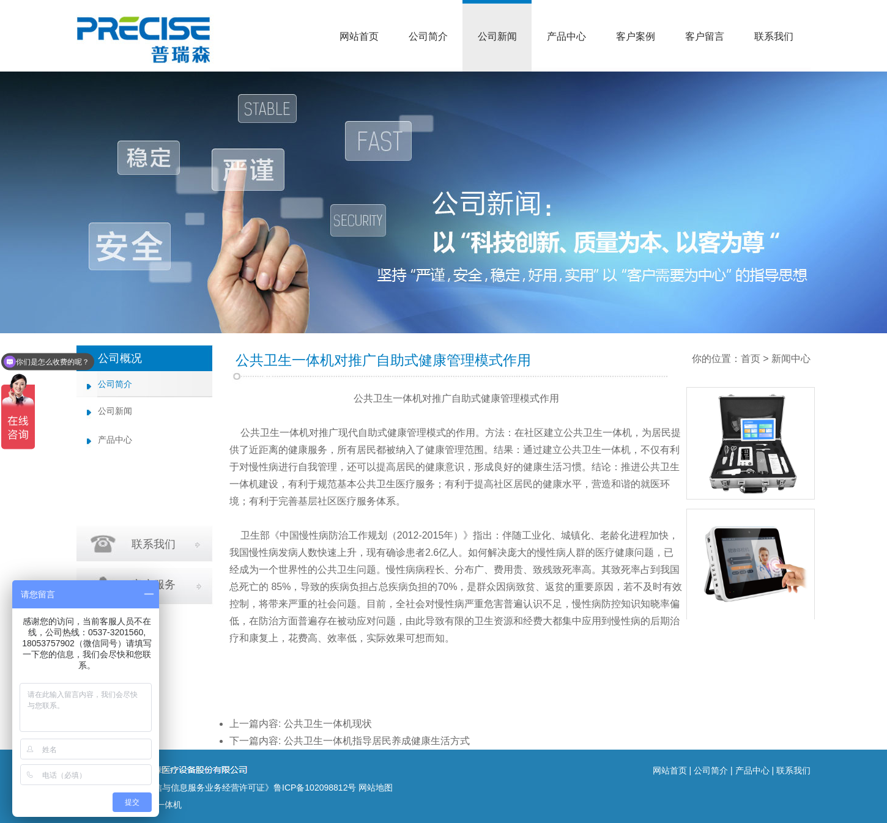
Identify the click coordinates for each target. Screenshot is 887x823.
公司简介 (428, 36)
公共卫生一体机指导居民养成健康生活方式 (377, 741)
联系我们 (773, 36)
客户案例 (635, 36)
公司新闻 (497, 36)
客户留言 (704, 36)
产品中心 (566, 36)
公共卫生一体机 (388, 398)
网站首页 (359, 36)
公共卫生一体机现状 (328, 723)
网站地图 (375, 787)
